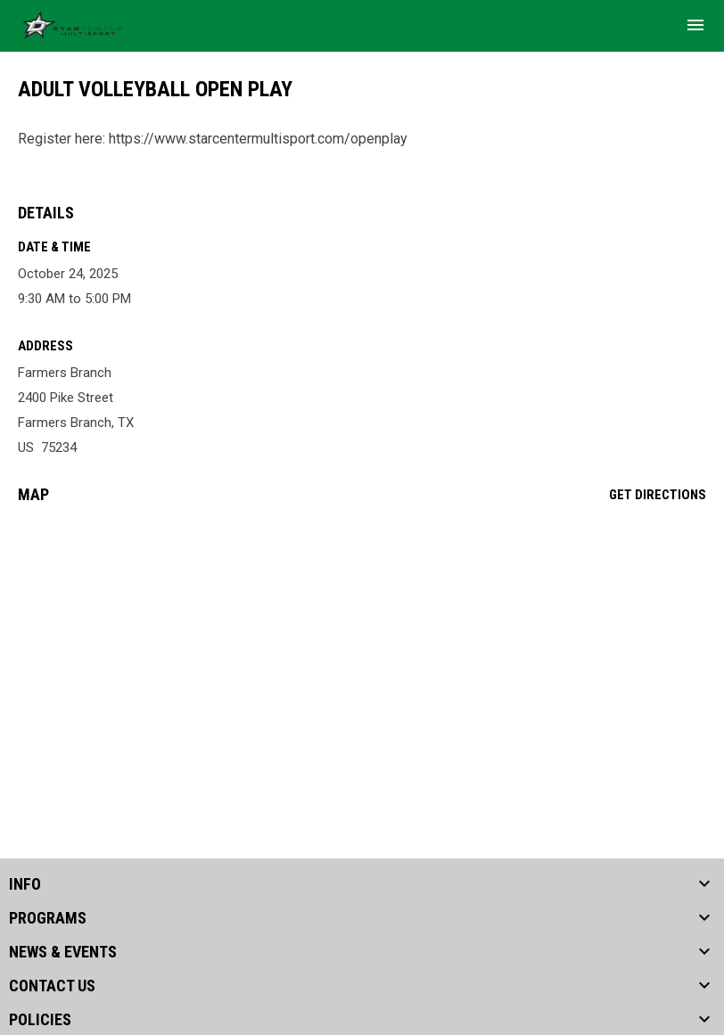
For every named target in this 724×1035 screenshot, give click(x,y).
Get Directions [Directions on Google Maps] (657, 495)
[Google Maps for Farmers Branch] (362, 654)
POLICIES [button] (40, 1020)
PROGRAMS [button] (47, 918)
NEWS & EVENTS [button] (63, 952)
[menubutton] (695, 25)
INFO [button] (25, 884)
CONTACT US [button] (52, 986)
